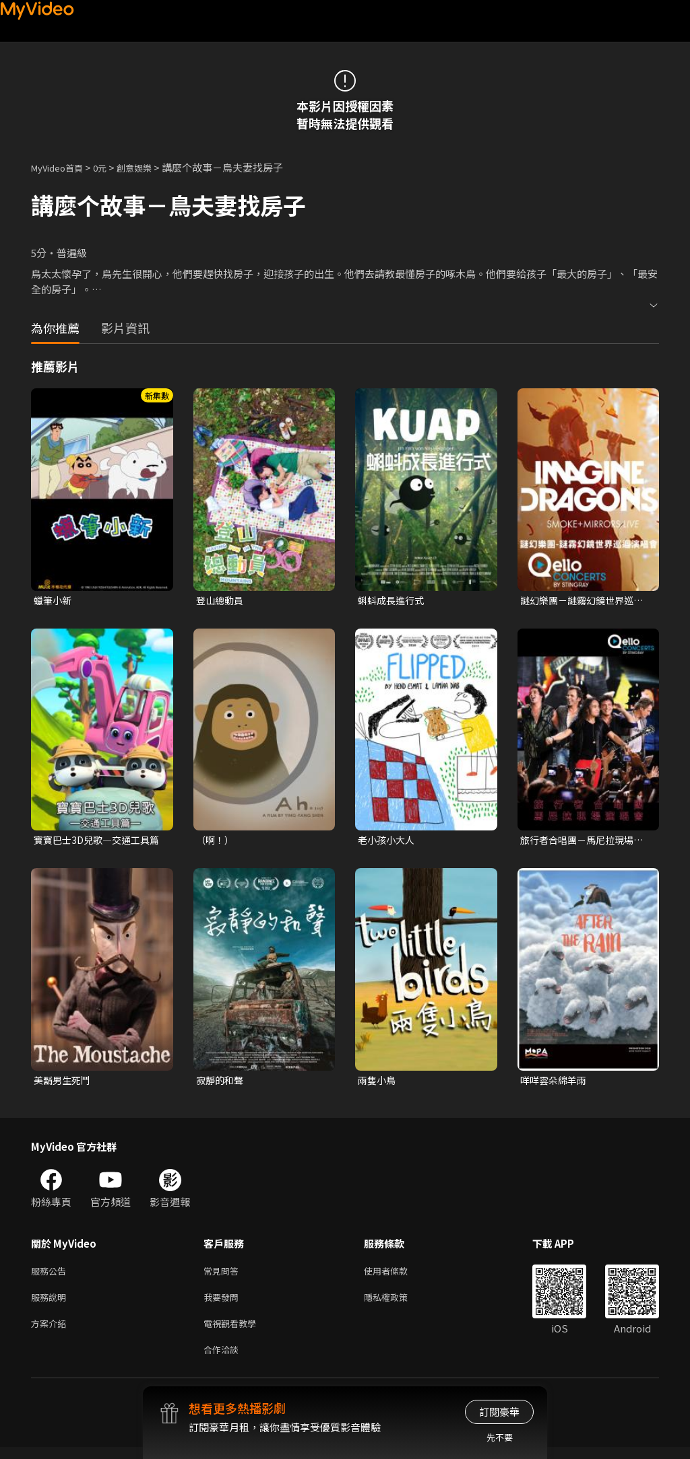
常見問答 (223, 1276)
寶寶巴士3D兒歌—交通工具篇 (96, 841)
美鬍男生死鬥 (64, 1083)
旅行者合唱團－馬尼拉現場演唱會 (580, 841)
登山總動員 (221, 601)
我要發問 (223, 1304)
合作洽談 (223, 1360)
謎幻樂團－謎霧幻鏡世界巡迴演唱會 (580, 601)
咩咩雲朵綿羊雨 (555, 1083)
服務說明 (51, 1304)
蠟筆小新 (54, 601)
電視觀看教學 (233, 1332)
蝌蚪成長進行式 (393, 601)
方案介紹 (51, 1332)
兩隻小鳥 (378, 1083)
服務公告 (51, 1276)
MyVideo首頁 (61, 167)
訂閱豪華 (499, 1411)
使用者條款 (397, 1276)
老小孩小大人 (388, 841)
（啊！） (216, 841)
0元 (110, 167)
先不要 (500, 1437)
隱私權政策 (397, 1304)
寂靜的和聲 (221, 1083)
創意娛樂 (148, 167)
